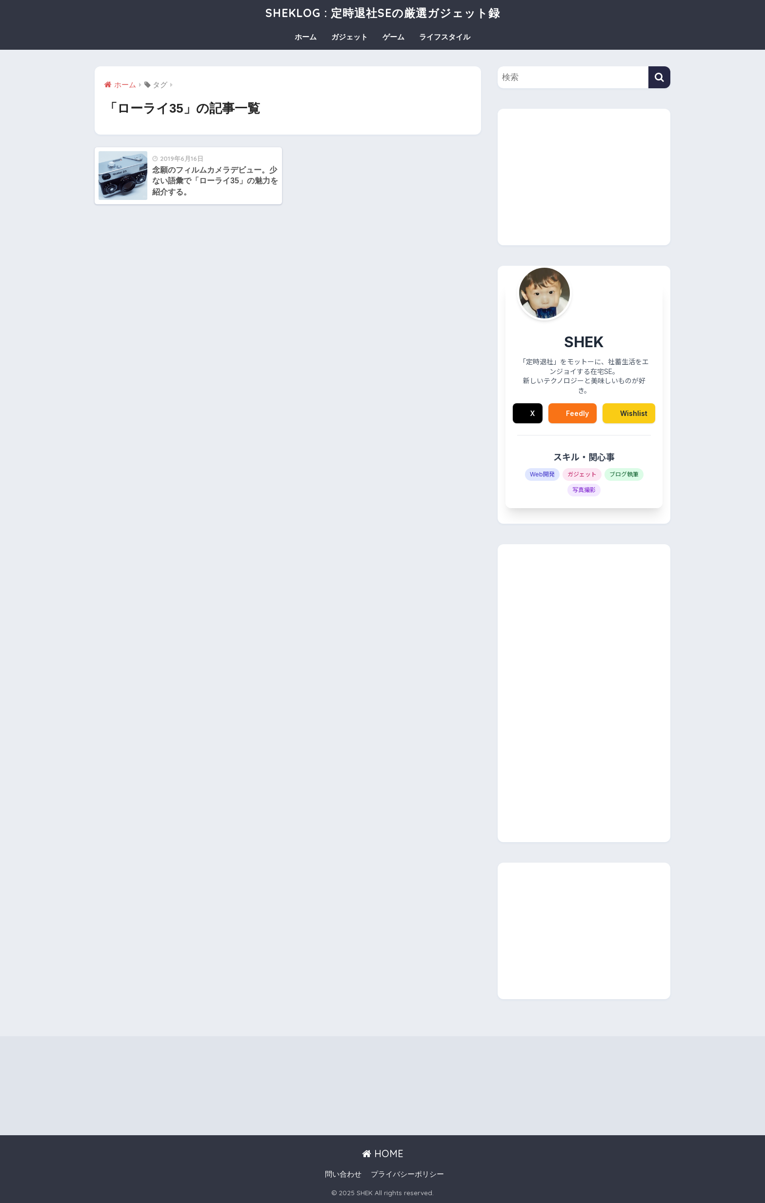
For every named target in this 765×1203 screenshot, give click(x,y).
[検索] (659, 77)
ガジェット (349, 37)
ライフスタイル (444, 37)
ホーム (306, 37)
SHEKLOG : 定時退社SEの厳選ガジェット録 (382, 13)
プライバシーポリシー (407, 1174)
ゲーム (393, 37)
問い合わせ (343, 1174)
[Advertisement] (584, 177)
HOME (382, 1153)
